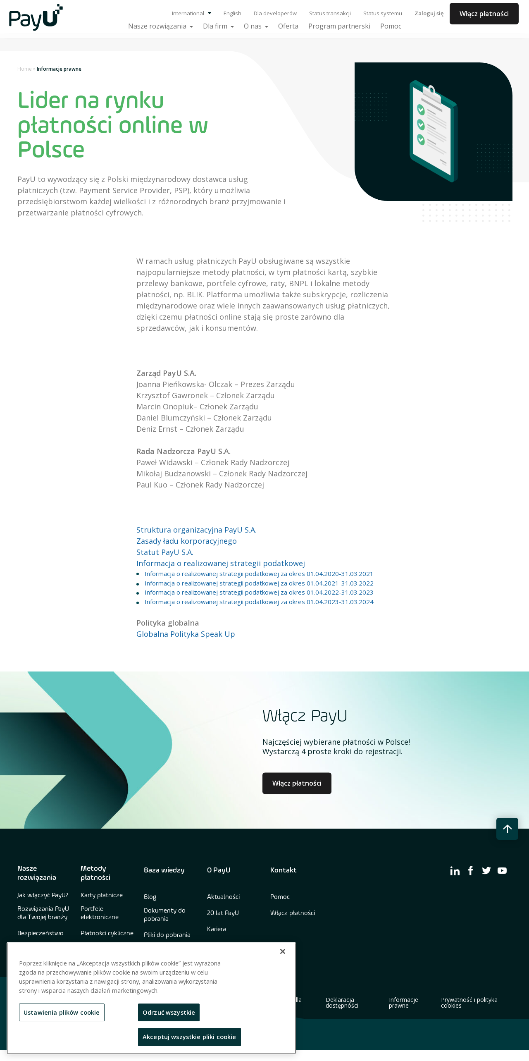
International (191, 13)
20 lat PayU (223, 913)
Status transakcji (330, 13)
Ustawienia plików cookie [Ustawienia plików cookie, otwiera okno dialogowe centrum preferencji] (62, 1012)
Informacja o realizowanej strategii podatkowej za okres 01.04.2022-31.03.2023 (259, 592)
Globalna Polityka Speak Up (185, 634)
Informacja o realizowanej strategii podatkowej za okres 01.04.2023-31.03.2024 (259, 601)
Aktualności (223, 897)
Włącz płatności (484, 13)
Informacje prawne (403, 1002)
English (232, 13)
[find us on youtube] (502, 870)
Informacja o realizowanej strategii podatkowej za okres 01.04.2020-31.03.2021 (259, 573)
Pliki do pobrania (167, 935)
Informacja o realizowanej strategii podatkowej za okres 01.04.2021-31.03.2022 (259, 583)
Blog (150, 897)
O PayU (218, 870)
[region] (151, 998)
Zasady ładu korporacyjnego (186, 541)
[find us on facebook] (471, 870)
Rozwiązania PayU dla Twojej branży (43, 913)
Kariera (216, 929)
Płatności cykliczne (107, 933)
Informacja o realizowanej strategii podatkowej (220, 563)
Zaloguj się (429, 13)
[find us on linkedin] (455, 870)
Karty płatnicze (102, 895)
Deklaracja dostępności (342, 1002)
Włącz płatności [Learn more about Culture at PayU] (297, 783)
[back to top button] (507, 829)
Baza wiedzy (164, 870)
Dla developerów (275, 13)
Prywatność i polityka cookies (469, 1002)
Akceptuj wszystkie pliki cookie (189, 1036)
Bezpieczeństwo (40, 933)
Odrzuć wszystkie (169, 1012)
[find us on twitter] (486, 870)
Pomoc (280, 897)
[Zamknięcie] (283, 951)
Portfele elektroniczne (100, 913)
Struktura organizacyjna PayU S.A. (196, 530)
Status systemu (382, 13)
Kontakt (283, 870)
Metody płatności (95, 873)
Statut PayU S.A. (164, 552)
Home (24, 68)
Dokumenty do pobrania (165, 915)
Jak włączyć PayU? (43, 895)
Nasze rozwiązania (36, 873)
